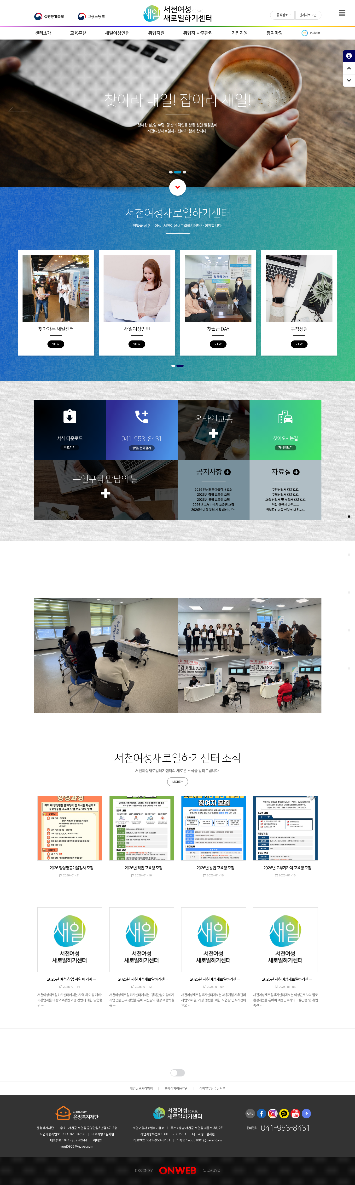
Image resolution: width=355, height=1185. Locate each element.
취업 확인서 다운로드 (285, 505)
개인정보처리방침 (141, 1088)
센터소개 (43, 33)
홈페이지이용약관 (176, 1088)
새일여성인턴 (117, 33)
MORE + (177, 584)
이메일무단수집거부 (212, 1088)
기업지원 (240, 33)
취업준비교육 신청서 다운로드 (285, 510)
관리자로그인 (307, 15)
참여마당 (275, 33)
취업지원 (156, 33)
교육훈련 (78, 33)
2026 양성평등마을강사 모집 (214, 490)
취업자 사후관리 (198, 33)
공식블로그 (283, 15)
